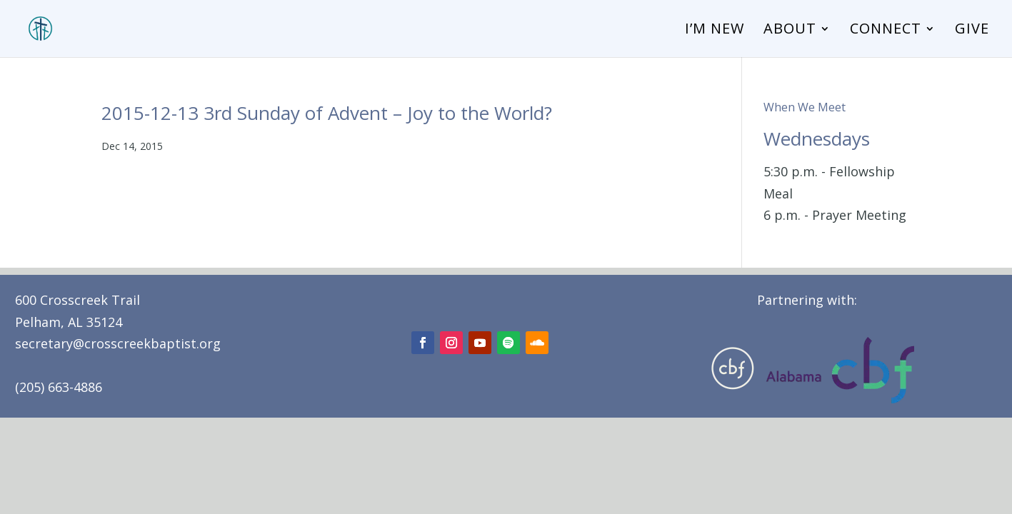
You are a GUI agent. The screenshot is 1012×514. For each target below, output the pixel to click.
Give (972, 31)
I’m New (714, 31)
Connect (885, 31)
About (789, 31)
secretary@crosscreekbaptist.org (118, 343)
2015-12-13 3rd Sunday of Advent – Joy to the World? (326, 113)
